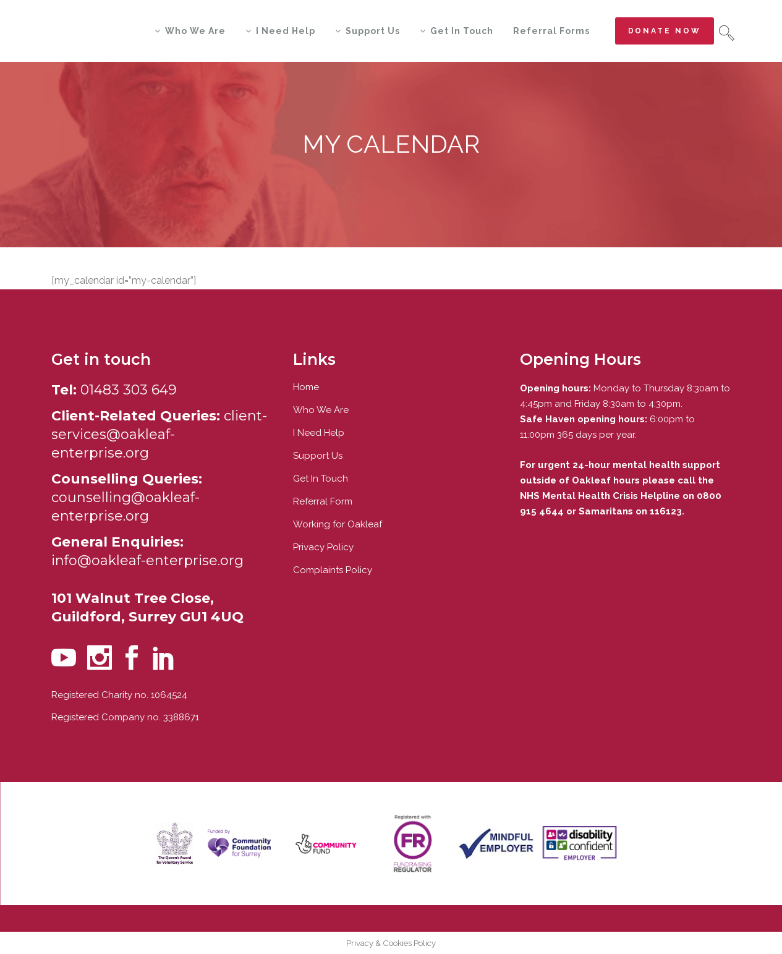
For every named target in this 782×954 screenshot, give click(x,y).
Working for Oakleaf (337, 524)
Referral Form (322, 501)
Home (306, 387)
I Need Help (318, 432)
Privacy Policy (323, 547)
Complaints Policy (332, 570)
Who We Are (321, 409)
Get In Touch (320, 478)
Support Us (317, 455)
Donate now (664, 31)
